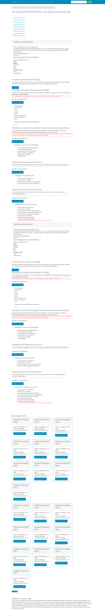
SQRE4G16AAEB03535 (19, 499)
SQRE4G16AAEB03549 (19, 29)
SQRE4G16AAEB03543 (19, 33)
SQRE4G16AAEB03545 (19, 22)
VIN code (28, 7)
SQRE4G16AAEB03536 (61, 479)
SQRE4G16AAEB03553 (40, 541)
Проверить (15, 87)
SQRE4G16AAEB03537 (40, 479)
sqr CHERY (34, 7)
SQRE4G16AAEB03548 (19, 26)
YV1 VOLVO (52, 2)
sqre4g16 (40, 7)
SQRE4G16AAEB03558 (40, 564)
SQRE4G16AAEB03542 (19, 31)
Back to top (15, 591)
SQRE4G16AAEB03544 (19, 24)
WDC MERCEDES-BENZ (38, 2)
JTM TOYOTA (29, 2)
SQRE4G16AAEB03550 (19, 541)
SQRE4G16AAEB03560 (61, 563)
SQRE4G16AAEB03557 (19, 564)
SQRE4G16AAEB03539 (61, 457)
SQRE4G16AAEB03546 (49, 7)
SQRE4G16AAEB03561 (19, 586)
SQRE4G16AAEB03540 (19, 35)
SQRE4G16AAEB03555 (61, 543)
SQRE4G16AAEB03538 (19, 479)
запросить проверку (17, 102)
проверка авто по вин (18, 7)
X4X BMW (46, 2)
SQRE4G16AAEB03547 (19, 20)
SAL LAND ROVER (21, 2)
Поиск (89, 2)
